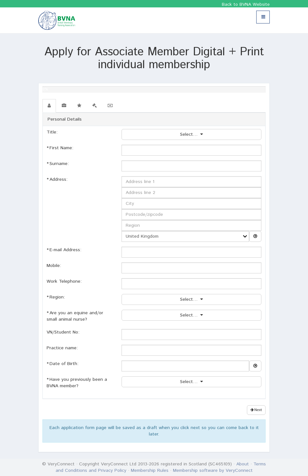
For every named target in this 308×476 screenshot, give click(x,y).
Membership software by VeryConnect (213, 470)
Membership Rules (149, 470)
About (242, 464)
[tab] (49, 106)
